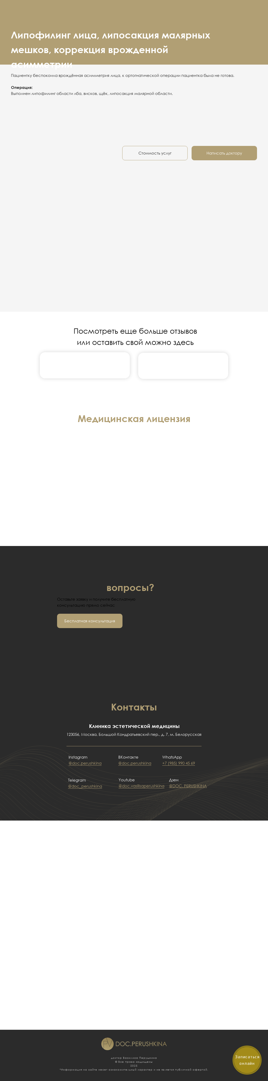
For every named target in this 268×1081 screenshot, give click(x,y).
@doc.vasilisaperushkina (141, 785)
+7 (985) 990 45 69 (178, 763)
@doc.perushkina (85, 763)
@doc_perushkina (85, 786)
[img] (85, 365)
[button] (89, 621)
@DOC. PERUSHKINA (188, 785)
